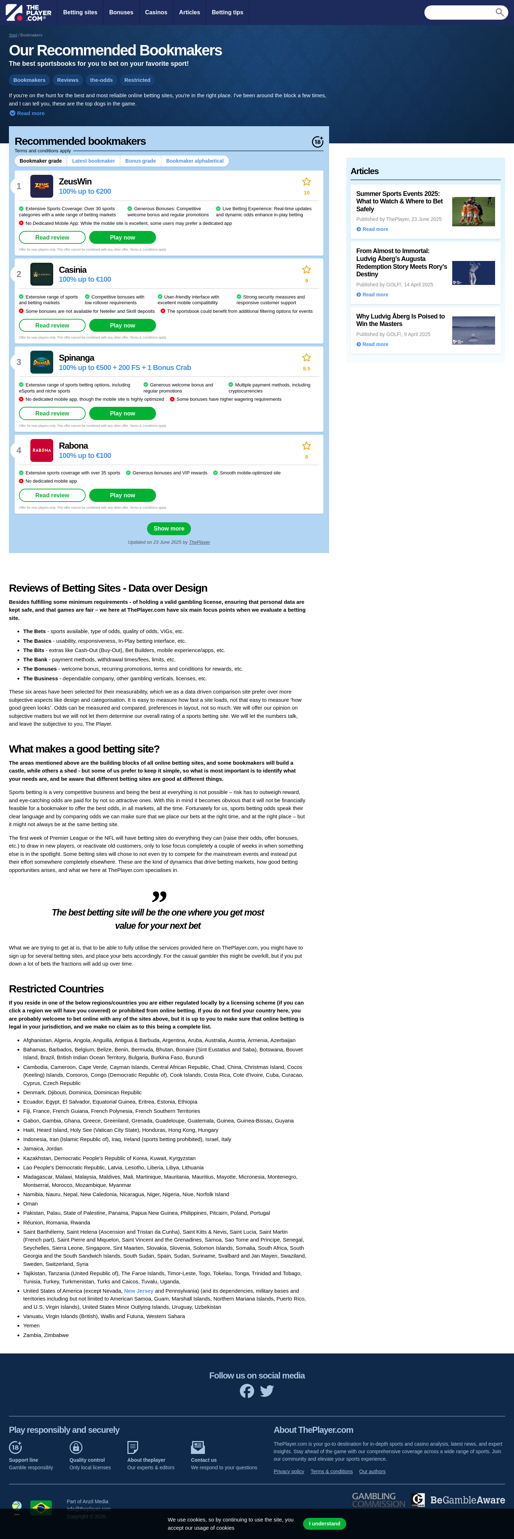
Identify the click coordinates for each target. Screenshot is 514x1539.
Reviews (68, 80)
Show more (168, 529)
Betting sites (80, 12)
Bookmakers (30, 80)
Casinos (156, 12)
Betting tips (227, 12)
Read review (52, 237)
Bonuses (121, 12)
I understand (325, 1523)
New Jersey (139, 1291)
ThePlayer (199, 542)
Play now (122, 237)
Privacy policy (289, 1471)
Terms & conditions (332, 1471)
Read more (30, 113)
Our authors (372, 1471)
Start (13, 35)
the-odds (101, 80)
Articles (189, 12)
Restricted (137, 80)
